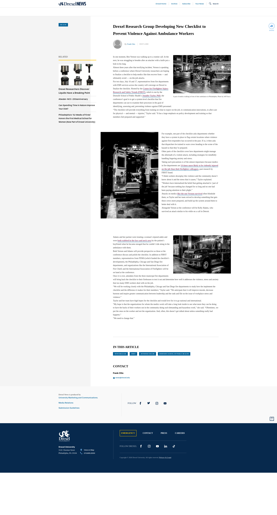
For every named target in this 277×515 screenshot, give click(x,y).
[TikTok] (173, 435)
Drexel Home (161, 4)
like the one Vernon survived (183, 190)
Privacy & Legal (165, 446)
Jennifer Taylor (147, 343)
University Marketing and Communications (78, 386)
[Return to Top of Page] (272, 408)
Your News (199, 4)
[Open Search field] (214, 3)
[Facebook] (140, 392)
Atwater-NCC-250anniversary (73, 99)
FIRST (133, 343)
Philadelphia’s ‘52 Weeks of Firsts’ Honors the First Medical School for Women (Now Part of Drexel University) (77, 118)
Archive (174, 4)
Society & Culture (193, 12)
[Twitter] (148, 392)
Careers (180, 422)
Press (164, 422)
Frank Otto (131, 44)
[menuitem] (72, 12)
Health (171, 12)
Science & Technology (105, 12)
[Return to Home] (72, 4)
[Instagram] (156, 392)
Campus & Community (223, 12)
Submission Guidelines (69, 397)
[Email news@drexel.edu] (137, 366)
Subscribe (186, 4)
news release (120, 343)
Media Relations (66, 392)
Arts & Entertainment (72, 12)
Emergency (128, 422)
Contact (148, 422)
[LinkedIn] (165, 435)
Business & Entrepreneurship (142, 12)
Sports (247, 12)
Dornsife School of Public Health (174, 343)
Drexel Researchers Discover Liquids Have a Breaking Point (74, 91)
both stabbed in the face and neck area (134, 233)
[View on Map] (87, 439)
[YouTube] (165, 392)
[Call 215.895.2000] (87, 442)
